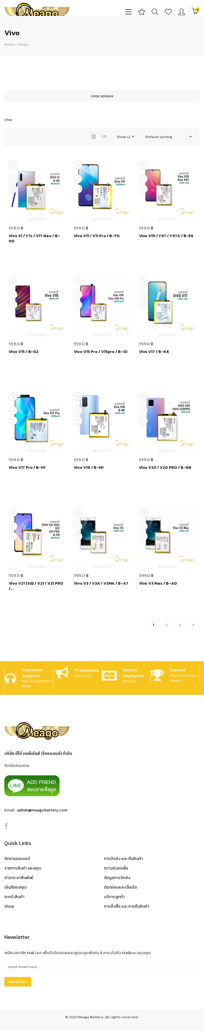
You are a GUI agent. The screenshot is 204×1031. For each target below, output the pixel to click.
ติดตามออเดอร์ (17, 859)
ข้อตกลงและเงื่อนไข (120, 887)
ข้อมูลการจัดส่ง (117, 878)
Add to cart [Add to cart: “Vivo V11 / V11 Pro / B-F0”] (78, 165)
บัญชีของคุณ (15, 887)
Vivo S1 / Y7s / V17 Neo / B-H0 (34, 238)
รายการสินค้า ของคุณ (22, 868)
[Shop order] (168, 137)
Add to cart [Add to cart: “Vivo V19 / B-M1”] (78, 396)
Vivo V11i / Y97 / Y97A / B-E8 (166, 236)
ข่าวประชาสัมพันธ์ (18, 878)
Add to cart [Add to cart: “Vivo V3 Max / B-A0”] (143, 512)
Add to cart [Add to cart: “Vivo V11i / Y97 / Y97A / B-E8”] (143, 165)
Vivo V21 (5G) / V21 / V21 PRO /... (36, 586)
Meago (23, 44)
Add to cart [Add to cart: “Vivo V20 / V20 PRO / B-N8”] (143, 396)
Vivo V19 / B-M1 (88, 467)
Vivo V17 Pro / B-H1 (27, 467)
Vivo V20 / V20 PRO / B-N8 (165, 467)
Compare (13, 178)
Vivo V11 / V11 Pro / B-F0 (97, 236)
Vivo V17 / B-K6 (154, 351)
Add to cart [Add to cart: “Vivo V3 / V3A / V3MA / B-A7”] (78, 512)
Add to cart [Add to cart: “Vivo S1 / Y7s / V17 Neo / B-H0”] (13, 165)
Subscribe (18, 981)
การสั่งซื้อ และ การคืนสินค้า (126, 906)
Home (9, 44)
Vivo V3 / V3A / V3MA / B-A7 (101, 583)
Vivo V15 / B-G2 (23, 351)
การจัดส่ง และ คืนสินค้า (123, 859)
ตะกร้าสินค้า (14, 897)
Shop (9, 906)
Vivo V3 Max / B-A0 (158, 583)
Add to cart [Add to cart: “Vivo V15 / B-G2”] (13, 280)
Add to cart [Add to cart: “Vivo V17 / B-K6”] (143, 280)
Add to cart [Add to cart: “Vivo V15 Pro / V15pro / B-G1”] (78, 280)
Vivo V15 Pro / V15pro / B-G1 (100, 351)
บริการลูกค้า (114, 897)
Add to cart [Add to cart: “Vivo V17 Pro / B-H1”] (13, 396)
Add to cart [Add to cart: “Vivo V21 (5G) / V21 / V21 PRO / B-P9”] (13, 512)
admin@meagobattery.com (42, 810)
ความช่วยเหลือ (116, 868)
